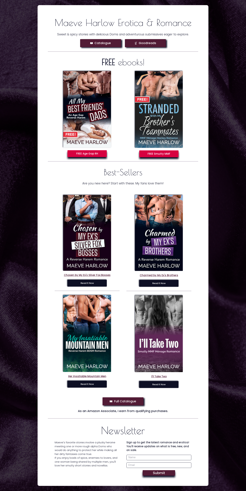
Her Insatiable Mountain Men (87, 376)
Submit (159, 472)
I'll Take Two (159, 376)
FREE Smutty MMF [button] (159, 154)
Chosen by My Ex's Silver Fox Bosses (87, 275)
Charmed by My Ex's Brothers (159, 275)
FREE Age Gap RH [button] (87, 153)
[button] (100, 43)
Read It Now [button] (87, 283)
